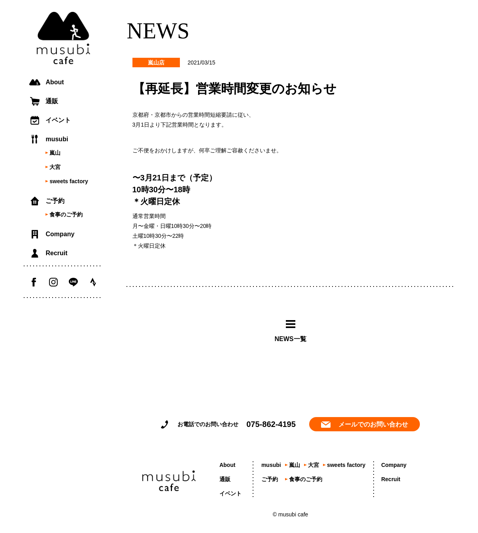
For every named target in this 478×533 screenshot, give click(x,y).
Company (59, 234)
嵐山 (54, 153)
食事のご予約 (66, 214)
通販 (51, 101)
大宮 (54, 167)
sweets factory (68, 181)
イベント (58, 120)
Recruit (56, 253)
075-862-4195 (271, 424)
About (54, 82)
